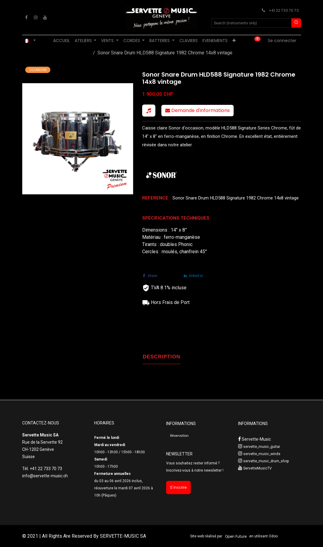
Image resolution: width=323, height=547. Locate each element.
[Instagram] (35, 17)
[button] (148, 111)
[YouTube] (45, 17)
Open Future (236, 536)
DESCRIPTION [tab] (161, 357)
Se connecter (282, 41)
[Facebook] (26, 17)
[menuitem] (61, 40)
